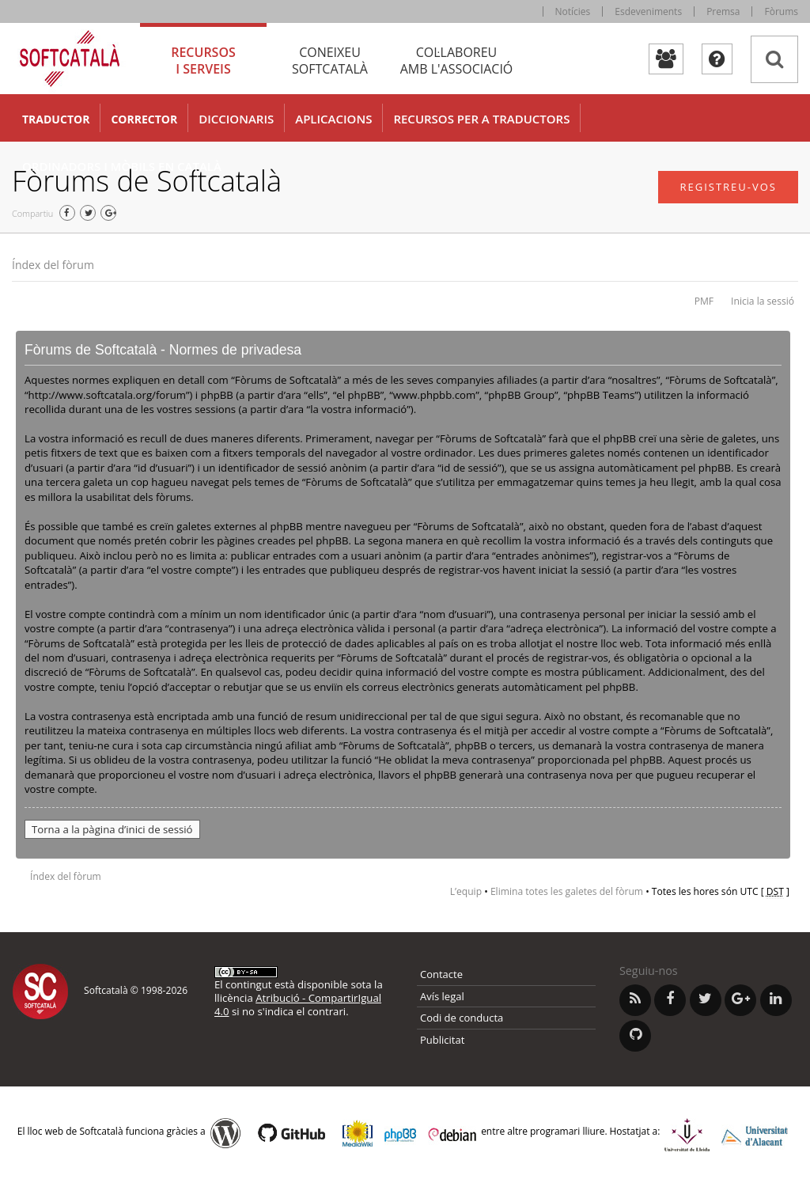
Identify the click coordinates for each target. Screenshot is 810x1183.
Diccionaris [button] (236, 119)
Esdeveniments (648, 11)
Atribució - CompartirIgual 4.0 (297, 1004)
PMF (704, 301)
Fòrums (781, 11)
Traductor (55, 119)
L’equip (466, 891)
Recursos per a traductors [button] (481, 119)
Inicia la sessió (762, 301)
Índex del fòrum (53, 264)
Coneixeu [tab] (330, 61)
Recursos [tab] (203, 61)
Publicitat (442, 1040)
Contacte (441, 974)
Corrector (144, 119)
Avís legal (442, 996)
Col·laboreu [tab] (456, 61)
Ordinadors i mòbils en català (121, 166)
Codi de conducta (461, 1017)
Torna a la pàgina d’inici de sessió (112, 829)
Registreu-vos (728, 187)
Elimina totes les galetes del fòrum (566, 891)
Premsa (723, 11)
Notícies (573, 11)
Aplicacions (333, 119)
